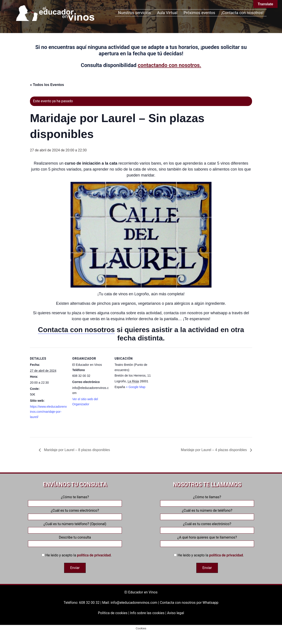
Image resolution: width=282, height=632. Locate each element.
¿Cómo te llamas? (75, 500)
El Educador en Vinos (141, 592)
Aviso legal (175, 613)
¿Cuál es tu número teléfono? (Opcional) (75, 527)
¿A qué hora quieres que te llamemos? (207, 540)
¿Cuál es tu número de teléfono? (207, 513)
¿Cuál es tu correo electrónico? (75, 513)
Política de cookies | (114, 613)
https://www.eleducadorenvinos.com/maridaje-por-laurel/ (48, 412)
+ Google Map (135, 387)
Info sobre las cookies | (148, 613)
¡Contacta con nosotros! (242, 12)
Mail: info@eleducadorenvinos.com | (131, 602)
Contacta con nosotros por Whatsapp (189, 602)
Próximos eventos (199, 12)
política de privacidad (94, 555)
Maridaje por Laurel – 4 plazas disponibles (214, 450)
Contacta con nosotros (76, 330)
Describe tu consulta (75, 540)
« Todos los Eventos (47, 85)
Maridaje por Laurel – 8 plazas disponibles (76, 450)
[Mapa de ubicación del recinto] (180, 378)
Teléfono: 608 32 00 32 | (83, 602)
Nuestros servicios (134, 12)
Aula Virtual (167, 12)
